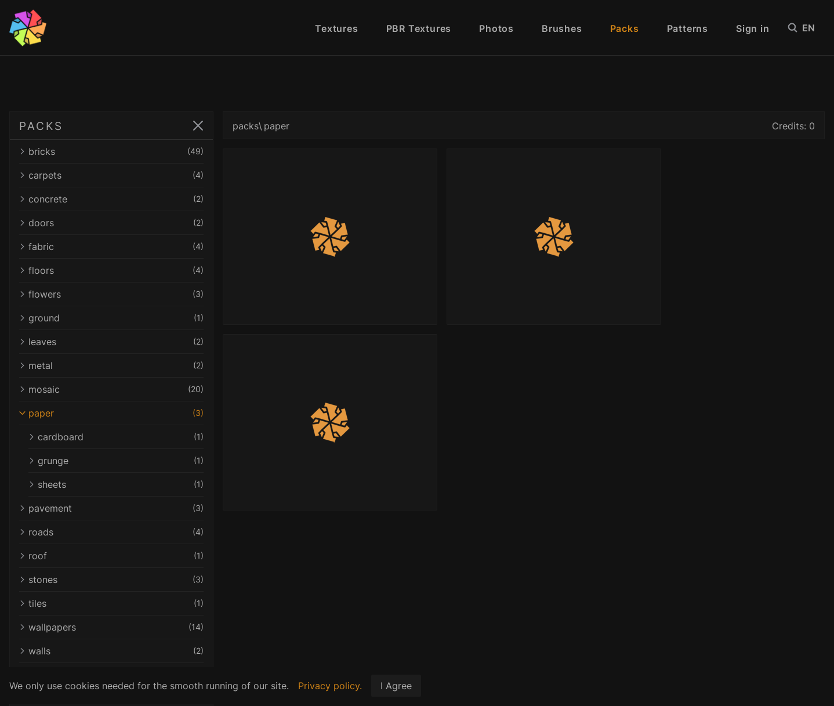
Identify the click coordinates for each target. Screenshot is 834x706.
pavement (111, 508)
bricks (111, 151)
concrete (111, 199)
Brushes (562, 28)
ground (111, 318)
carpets (111, 175)
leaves (111, 341)
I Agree (396, 685)
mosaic (111, 389)
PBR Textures (419, 28)
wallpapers (111, 627)
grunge (116, 460)
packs (246, 126)
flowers (111, 294)
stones (111, 579)
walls (111, 650)
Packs (624, 28)
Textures (336, 28)
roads (111, 532)
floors (111, 270)
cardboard (116, 436)
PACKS (41, 126)
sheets (116, 484)
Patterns (687, 28)
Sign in (753, 28)
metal (111, 365)
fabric (111, 246)
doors (111, 222)
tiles (111, 603)
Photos (496, 28)
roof (111, 555)
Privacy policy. (330, 685)
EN (813, 28)
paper (111, 413)
